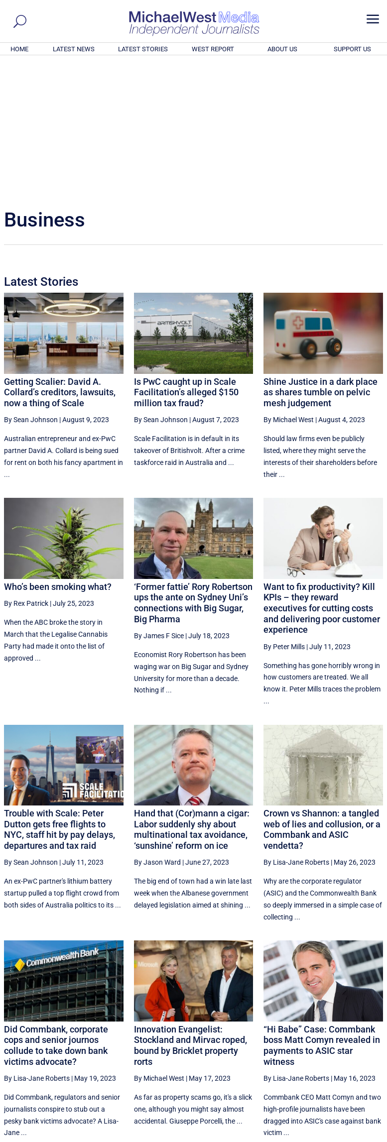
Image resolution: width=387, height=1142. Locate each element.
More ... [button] (356, 1041)
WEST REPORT (213, 49)
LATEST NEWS (74, 49)
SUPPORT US (352, 49)
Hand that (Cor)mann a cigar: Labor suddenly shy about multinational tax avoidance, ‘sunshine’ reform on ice (192, 694)
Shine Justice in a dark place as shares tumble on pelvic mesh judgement (320, 257)
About (312, 1136)
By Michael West (288, 284)
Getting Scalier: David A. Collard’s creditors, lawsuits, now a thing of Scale (60, 257)
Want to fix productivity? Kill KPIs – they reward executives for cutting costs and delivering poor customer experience (321, 472)
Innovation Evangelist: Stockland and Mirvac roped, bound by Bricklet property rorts (190, 910)
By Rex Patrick (26, 468)
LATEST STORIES (143, 49)
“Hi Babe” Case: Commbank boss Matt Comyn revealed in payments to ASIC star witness (321, 910)
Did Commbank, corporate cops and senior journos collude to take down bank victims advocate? (56, 910)
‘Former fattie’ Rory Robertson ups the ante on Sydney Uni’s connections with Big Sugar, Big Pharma (193, 467)
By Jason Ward (157, 727)
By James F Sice (159, 500)
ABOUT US (282, 49)
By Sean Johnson (31, 284)
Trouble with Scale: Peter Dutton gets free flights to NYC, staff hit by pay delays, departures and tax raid (59, 694)
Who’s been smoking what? (58, 451)
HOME (19, 49)
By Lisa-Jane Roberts (296, 727)
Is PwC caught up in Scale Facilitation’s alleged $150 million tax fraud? (186, 257)
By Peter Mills (284, 511)
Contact (337, 1136)
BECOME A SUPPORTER (338, 1080)
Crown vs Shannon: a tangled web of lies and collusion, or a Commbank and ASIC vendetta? (322, 694)
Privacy (366, 1136)
